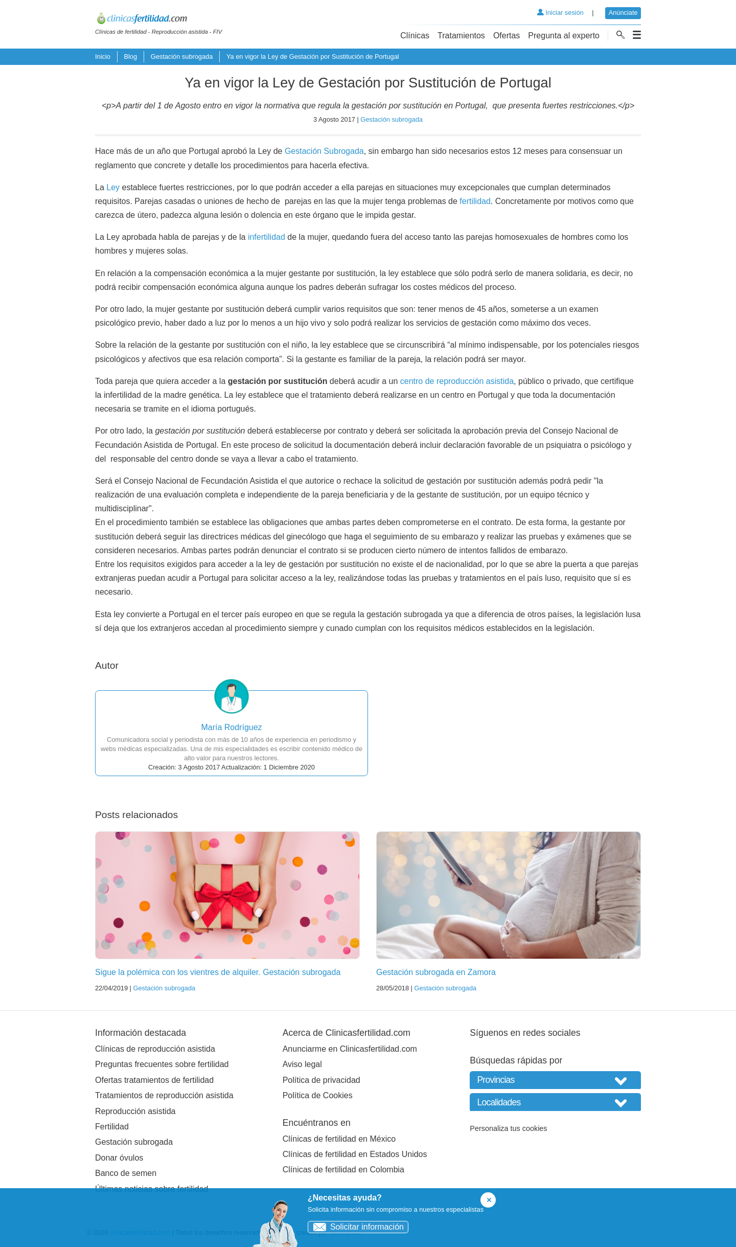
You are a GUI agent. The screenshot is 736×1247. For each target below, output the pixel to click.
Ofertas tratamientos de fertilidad (154, 1080)
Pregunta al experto (564, 35)
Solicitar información (356, 1226)
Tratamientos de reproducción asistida (164, 1095)
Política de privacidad (321, 1080)
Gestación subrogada (182, 56)
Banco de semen (125, 1173)
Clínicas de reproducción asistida (155, 1049)
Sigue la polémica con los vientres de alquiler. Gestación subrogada (217, 972)
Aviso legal (302, 1064)
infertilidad (266, 237)
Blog (130, 56)
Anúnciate (623, 12)
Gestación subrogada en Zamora (436, 972)
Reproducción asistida (135, 1111)
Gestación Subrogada (324, 151)
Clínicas (414, 35)
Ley (113, 187)
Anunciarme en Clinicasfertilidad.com (350, 1049)
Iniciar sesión (560, 12)
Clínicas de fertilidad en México (339, 1139)
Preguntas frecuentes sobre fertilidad (161, 1064)
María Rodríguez (231, 727)
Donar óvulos (119, 1157)
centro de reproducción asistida (457, 381)
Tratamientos (461, 35)
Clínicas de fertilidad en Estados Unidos (355, 1154)
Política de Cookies (318, 1095)
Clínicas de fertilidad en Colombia (343, 1169)
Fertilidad (112, 1126)
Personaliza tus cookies (508, 1128)
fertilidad (474, 201)
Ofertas (506, 35)
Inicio (102, 56)
